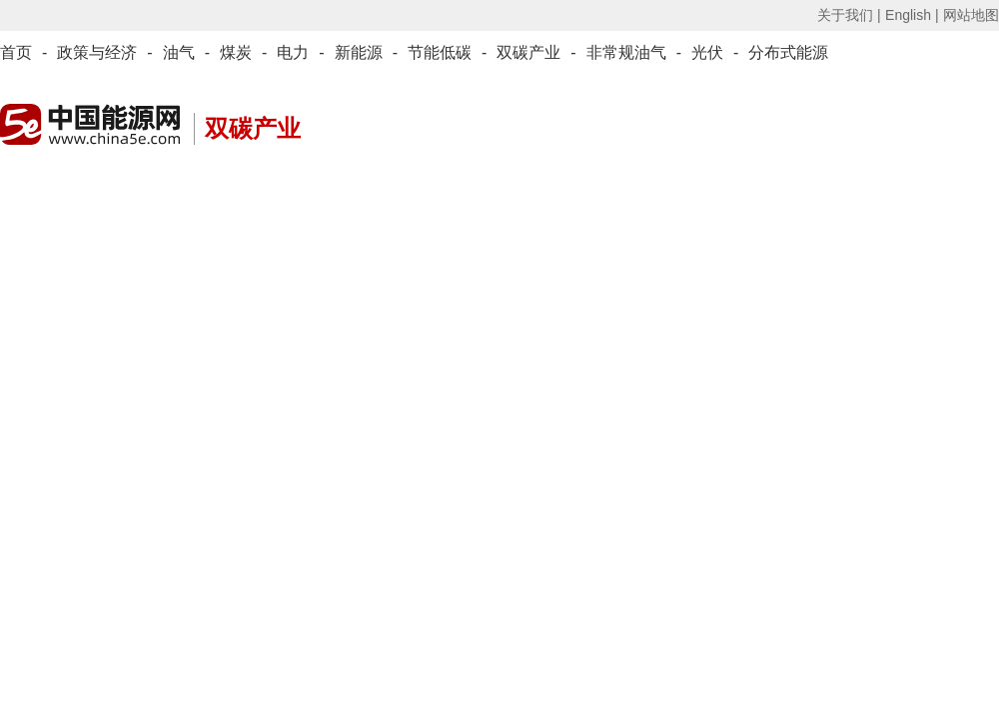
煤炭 (236, 52)
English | (911, 15)
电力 (293, 52)
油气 (179, 52)
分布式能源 (788, 52)
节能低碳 (440, 52)
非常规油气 (626, 52)
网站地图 (971, 15)
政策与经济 (97, 52)
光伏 (707, 52)
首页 (16, 52)
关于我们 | (849, 15)
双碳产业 (528, 52)
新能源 (359, 52)
